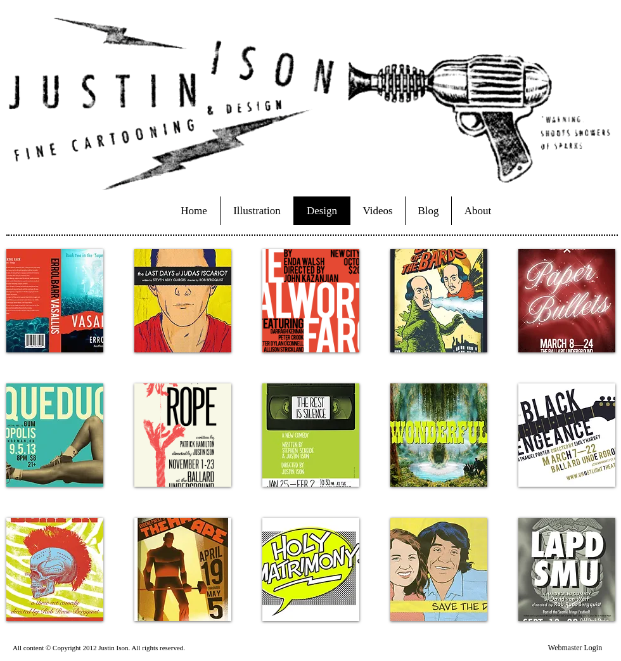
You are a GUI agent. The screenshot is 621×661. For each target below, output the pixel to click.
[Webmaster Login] (575, 647)
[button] (54, 300)
